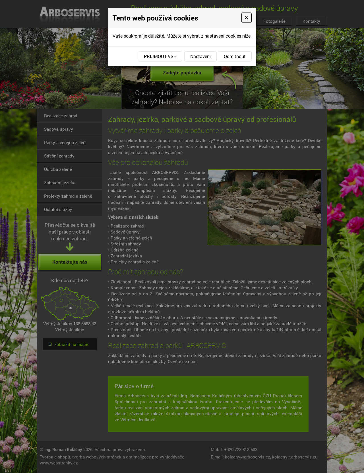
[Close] (246, 18)
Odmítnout (235, 56)
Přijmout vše (160, 56)
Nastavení (200, 56)
